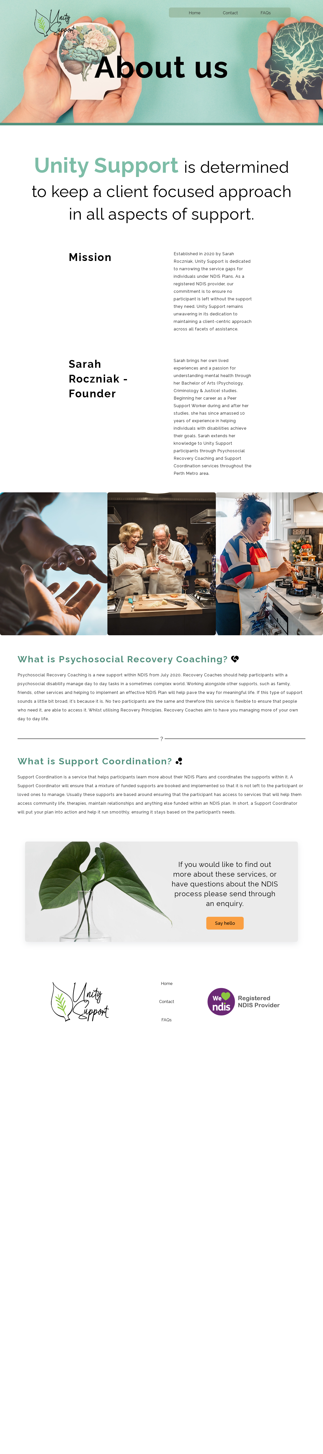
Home (194, 13)
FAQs (266, 13)
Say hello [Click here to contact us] (225, 923)
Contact (230, 13)
